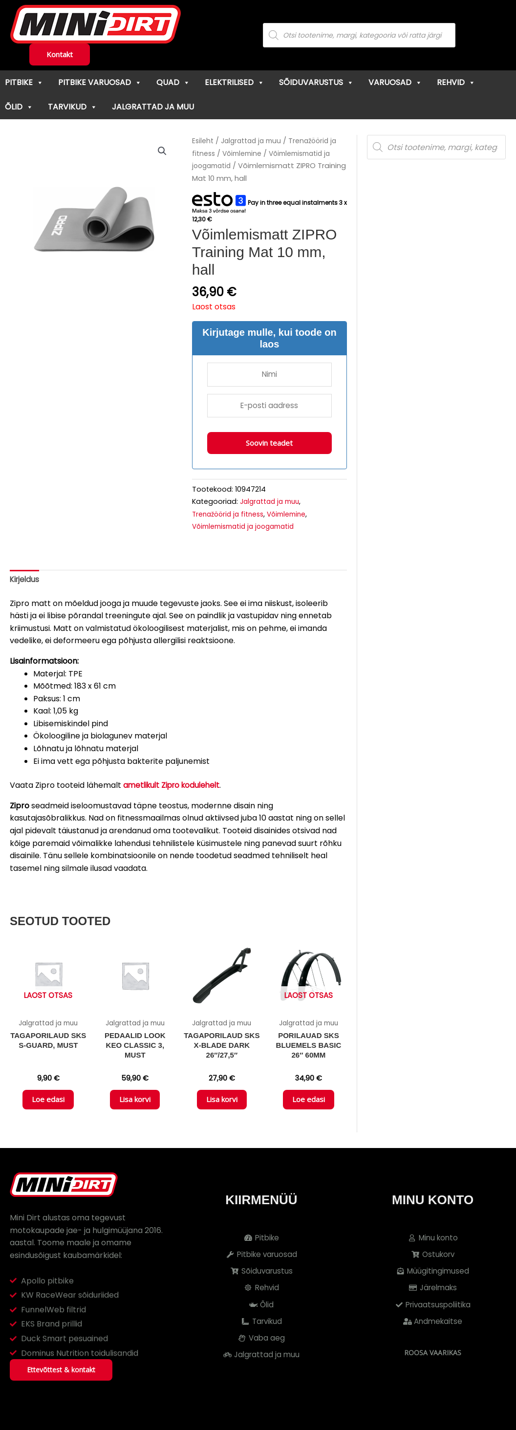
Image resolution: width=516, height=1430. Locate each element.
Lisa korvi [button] (134, 1107)
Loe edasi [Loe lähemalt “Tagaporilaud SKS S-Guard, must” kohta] (48, 1107)
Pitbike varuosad (100, 82)
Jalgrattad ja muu (153, 106)
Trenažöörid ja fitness (230, 517)
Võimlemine (245, 153)
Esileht (203, 141)
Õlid (19, 106)
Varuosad (395, 82)
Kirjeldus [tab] (25, 582)
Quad (173, 82)
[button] (162, 151)
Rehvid (456, 82)
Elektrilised (234, 82)
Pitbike (24, 82)
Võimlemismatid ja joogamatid (247, 529)
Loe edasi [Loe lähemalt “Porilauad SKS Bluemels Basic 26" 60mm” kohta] (308, 1107)
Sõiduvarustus (316, 82)
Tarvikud (72, 106)
